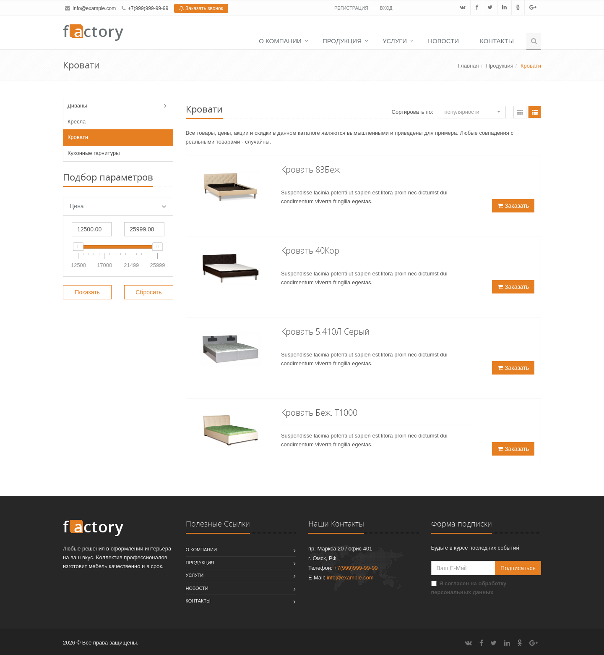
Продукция (342, 41)
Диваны (77, 105)
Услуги (395, 41)
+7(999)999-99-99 (148, 8)
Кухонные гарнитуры (94, 153)
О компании (280, 41)
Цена (118, 206)
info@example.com (94, 8)
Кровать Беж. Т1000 (319, 412)
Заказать (513, 205)
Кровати (78, 137)
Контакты (497, 41)
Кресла (77, 121)
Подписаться (518, 568)
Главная (468, 66)
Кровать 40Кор (310, 250)
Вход (386, 7)
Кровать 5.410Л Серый (325, 331)
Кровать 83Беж (310, 169)
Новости (443, 41)
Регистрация (352, 7)
